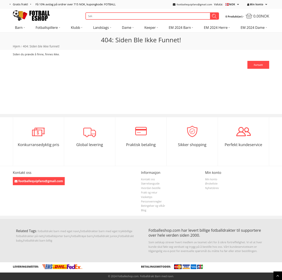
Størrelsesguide (150, 183)
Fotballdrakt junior (106, 236)
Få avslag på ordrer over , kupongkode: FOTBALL (75, 4)
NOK (232, 4)
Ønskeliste (211, 183)
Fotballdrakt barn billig (37, 240)
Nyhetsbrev (212, 188)
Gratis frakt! (20, 4)
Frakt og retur (149, 192)
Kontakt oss (148, 179)
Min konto (255, 4)
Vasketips (146, 197)
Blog (143, 210)
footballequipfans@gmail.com (192, 4)
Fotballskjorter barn (57, 236)
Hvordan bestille (150, 188)
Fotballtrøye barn (82, 236)
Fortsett (258, 64)
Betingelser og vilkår (153, 206)
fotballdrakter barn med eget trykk (102, 231)
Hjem (16, 46)
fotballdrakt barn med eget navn (58, 231)
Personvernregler (151, 201)
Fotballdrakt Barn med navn (156, 276)
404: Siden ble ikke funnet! (41, 46)
